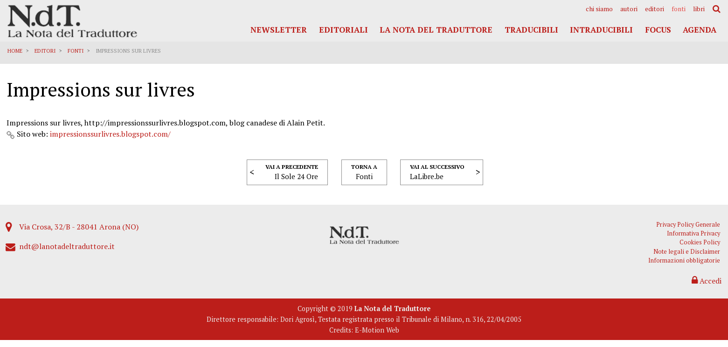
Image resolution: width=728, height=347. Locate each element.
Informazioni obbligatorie (685, 266)
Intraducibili (601, 29)
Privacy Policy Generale (689, 230)
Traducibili (531, 29)
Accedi (706, 286)
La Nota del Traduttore (436, 29)
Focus (658, 29)
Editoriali (343, 29)
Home (15, 51)
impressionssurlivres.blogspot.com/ (110, 137)
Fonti (679, 9)
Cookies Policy (700, 248)
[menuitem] (599, 9)
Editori (654, 9)
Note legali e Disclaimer (687, 257)
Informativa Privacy (694, 239)
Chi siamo (599, 9)
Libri (699, 9)
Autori (629, 9)
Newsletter (278, 29)
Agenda (699, 29)
